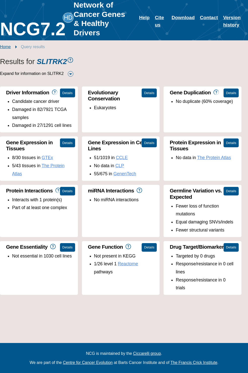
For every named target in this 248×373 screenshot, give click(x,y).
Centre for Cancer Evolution (88, 362)
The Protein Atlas (214, 157)
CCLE (122, 157)
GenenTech (124, 173)
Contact (209, 17)
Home (5, 47)
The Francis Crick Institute (193, 362)
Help (144, 17)
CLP (119, 165)
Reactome (128, 263)
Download (183, 17)
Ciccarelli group (147, 353)
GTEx (47, 157)
